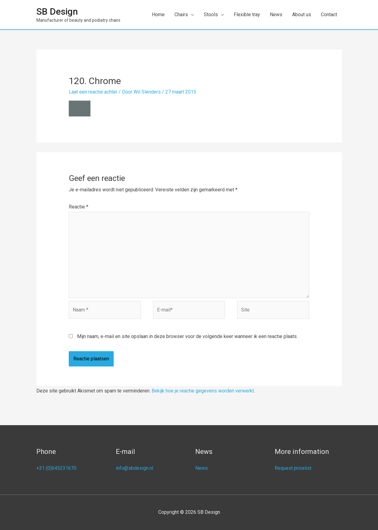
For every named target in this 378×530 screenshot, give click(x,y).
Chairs (181, 14)
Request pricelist (293, 468)
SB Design (57, 11)
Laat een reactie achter (93, 92)
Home (158, 14)
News (276, 14)
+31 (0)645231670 (56, 468)
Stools (211, 14)
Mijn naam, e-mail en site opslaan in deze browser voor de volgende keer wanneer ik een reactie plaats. (187, 336)
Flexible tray (247, 14)
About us (301, 14)
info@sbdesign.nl (134, 468)
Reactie (78, 207)
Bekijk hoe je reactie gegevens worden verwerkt (203, 391)
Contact (329, 14)
